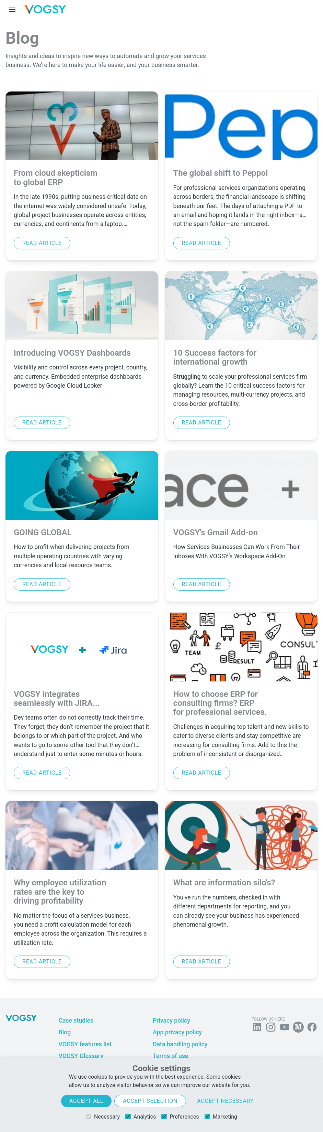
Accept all (86, 1101)
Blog (65, 1032)
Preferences (180, 1116)
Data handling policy (180, 1044)
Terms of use (170, 1056)
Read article (42, 243)
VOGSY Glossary (81, 1056)
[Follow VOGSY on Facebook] (312, 1028)
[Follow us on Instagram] (271, 1028)
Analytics (140, 1116)
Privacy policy (171, 1020)
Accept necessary (225, 1101)
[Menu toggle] (12, 10)
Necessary (103, 1116)
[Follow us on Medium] (298, 1028)
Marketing (221, 1116)
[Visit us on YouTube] (284, 1028)
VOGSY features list (85, 1044)
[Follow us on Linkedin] (257, 1028)
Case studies (76, 1020)
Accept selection (150, 1101)
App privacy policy (177, 1032)
